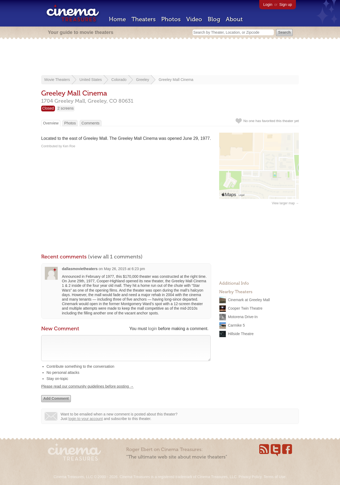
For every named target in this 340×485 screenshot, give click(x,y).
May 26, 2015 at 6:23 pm (124, 269)
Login (267, 4)
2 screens (66, 108)
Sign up (285, 4)
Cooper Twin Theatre (245, 308)
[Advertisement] (170, 58)
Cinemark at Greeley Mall (249, 300)
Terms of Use (274, 477)
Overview (50, 123)
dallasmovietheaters (80, 269)
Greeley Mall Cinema (176, 79)
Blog (214, 19)
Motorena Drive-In (243, 317)
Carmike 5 (236, 325)
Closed (48, 108)
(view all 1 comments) (115, 256)
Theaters (143, 19)
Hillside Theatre (241, 334)
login (152, 328)
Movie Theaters (57, 79)
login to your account (86, 424)
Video (194, 19)
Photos (171, 19)
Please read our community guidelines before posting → (87, 391)
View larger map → (285, 203)
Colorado (118, 79)
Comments (91, 123)
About (234, 19)
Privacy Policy (250, 477)
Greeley (142, 79)
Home (117, 19)
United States (90, 79)
